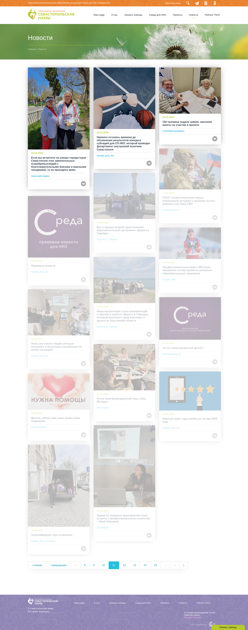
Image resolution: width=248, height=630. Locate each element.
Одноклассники (215, 3)
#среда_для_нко (105, 154)
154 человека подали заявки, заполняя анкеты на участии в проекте (187, 123)
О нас (114, 15)
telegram (197, 3)
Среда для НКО (157, 15)
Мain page (98, 15)
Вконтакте (206, 3)
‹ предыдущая (58, 565)
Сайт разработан (198, 624)
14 (145, 565)
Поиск (188, 3)
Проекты (177, 15)
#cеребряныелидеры (173, 130)
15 (155, 565)
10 (103, 565)
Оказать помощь (133, 15)
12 (124, 565)
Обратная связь (173, 3)
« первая (37, 565)
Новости (193, 15)
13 (134, 565)
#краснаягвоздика (40, 178)
